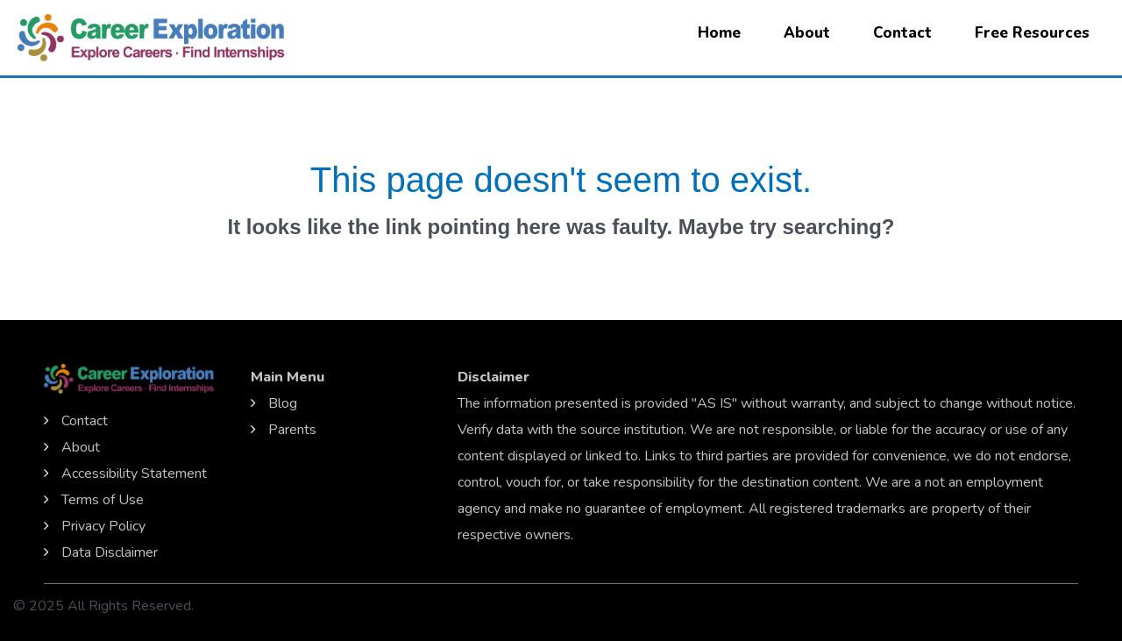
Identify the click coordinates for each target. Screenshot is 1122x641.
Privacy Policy (103, 526)
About (807, 33)
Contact (902, 33)
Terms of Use (102, 499)
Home (719, 33)
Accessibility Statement (134, 473)
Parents (292, 429)
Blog (282, 403)
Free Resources (1032, 33)
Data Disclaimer (109, 552)
